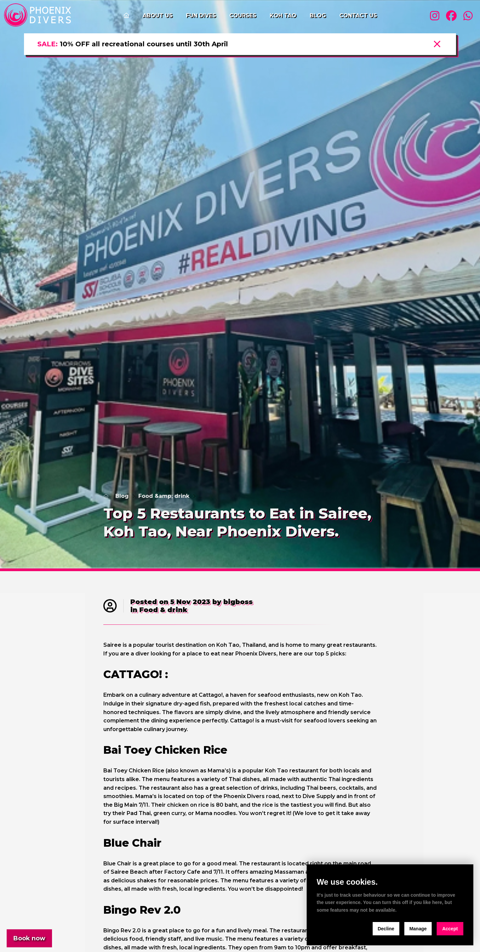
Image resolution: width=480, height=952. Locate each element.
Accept (450, 928)
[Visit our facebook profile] (451, 16)
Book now (29, 938)
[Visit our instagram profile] (435, 16)
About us (158, 15)
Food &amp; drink (163, 496)
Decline (386, 928)
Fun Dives (201, 15)
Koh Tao (283, 15)
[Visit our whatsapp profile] (468, 16)
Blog (318, 15)
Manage (418, 928)
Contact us (358, 15)
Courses (242, 15)
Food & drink (163, 610)
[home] (39, 15)
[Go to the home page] (126, 15)
